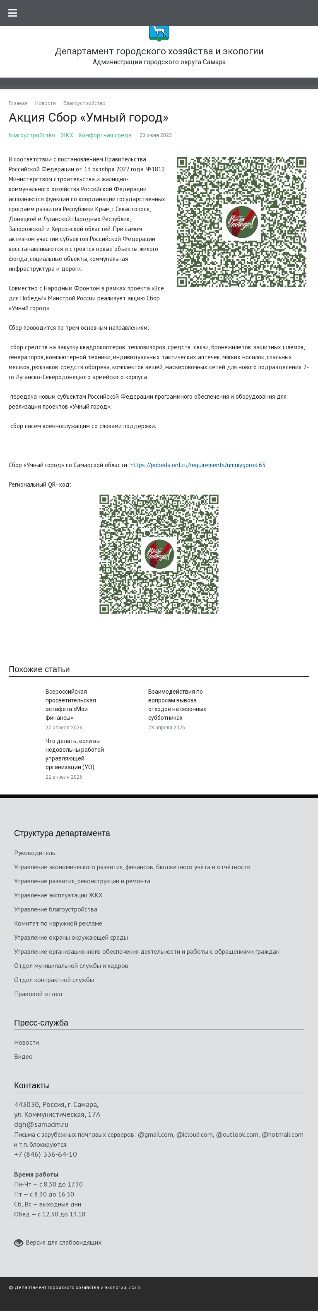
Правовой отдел (38, 993)
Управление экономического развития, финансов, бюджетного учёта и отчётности (132, 867)
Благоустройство (32, 135)
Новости (26, 1042)
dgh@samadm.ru (41, 1124)
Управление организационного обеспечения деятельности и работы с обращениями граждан (146, 951)
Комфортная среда (105, 135)
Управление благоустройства (55, 909)
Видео (23, 1056)
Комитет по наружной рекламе (58, 923)
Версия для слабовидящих (57, 1243)
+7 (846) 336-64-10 (45, 1154)
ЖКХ (66, 135)
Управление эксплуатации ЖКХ (58, 895)
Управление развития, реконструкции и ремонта (82, 881)
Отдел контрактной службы (54, 979)
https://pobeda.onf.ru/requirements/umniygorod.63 (197, 465)
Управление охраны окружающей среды (71, 937)
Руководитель (34, 852)
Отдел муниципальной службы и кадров (71, 965)
